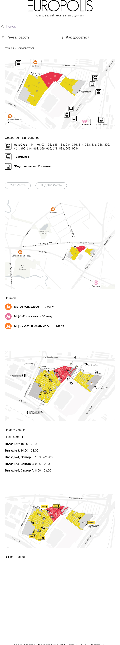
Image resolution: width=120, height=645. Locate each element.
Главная (9, 48)
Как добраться (75, 37)
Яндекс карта (51, 185)
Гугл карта (18, 185)
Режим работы (18, 37)
